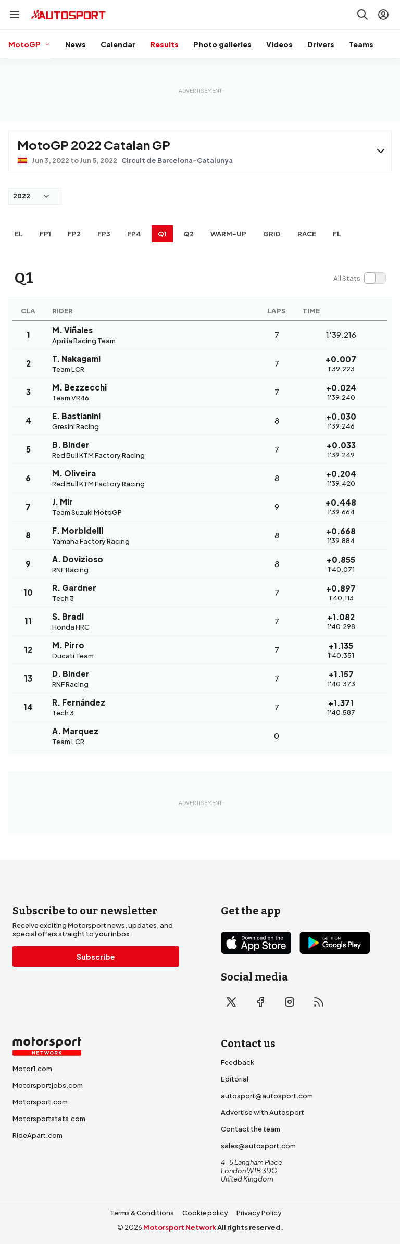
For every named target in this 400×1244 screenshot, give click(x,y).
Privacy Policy (259, 1213)
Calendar (118, 44)
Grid (272, 234)
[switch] (359, 278)
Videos (279, 44)
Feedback (237, 1062)
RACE (306, 234)
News (75, 44)
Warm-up (228, 234)
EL (19, 234)
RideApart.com (37, 1135)
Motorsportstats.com (48, 1118)
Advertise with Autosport (262, 1112)
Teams (361, 44)
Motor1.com (32, 1068)
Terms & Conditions (142, 1213)
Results (164, 44)
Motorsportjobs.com (47, 1085)
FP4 (134, 234)
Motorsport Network (179, 1227)
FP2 (74, 234)
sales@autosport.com (258, 1145)
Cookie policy (205, 1213)
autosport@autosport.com (267, 1095)
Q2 (188, 234)
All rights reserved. (250, 1227)
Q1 (162, 234)
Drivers (320, 44)
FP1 (45, 234)
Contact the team (250, 1129)
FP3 (103, 234)
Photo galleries (222, 44)
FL (337, 234)
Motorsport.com (40, 1102)
